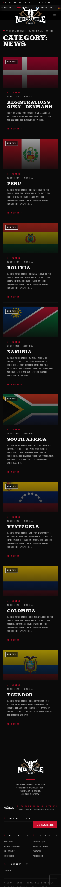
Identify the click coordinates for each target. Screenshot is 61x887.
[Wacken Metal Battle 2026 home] (31, 15)
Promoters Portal (41, 846)
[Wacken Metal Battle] (30, 766)
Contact (7, 870)
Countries (39, 841)
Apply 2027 (8, 841)
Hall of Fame (9, 851)
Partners (37, 851)
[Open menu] (54, 15)
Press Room (38, 856)
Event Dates (9, 856)
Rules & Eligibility (12, 846)
